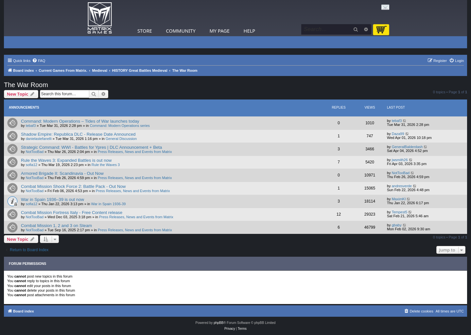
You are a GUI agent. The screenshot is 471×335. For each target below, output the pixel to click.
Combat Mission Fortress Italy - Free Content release (71, 212)
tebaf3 (31, 126)
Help (249, 30)
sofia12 (31, 165)
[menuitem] (38, 61)
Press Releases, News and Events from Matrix (135, 152)
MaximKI (399, 199)
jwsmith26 (400, 160)
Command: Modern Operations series (119, 126)
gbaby (397, 225)
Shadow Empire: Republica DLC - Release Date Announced (78, 134)
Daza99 (398, 134)
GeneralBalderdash (407, 147)
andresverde (402, 186)
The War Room (26, 84)
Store (144, 30)
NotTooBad (35, 152)
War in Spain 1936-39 (108, 204)
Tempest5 (400, 212)
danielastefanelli (39, 139)
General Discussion (121, 139)
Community (180, 30)
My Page (219, 30)
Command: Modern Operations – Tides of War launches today (80, 121)
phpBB (218, 323)
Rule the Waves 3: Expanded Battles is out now (66, 160)
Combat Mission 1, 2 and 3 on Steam (56, 225)
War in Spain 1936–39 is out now (52, 199)
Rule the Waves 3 (106, 165)
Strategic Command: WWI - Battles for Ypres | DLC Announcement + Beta (91, 147)
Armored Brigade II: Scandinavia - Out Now (62, 173)
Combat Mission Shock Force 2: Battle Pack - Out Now (73, 186)
